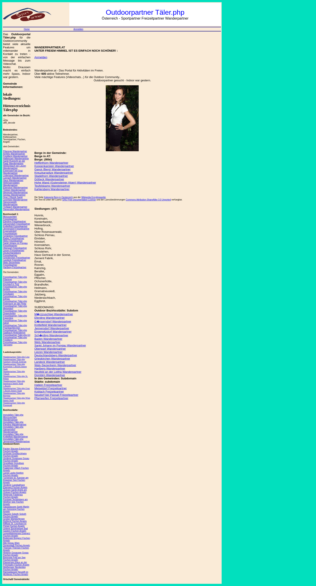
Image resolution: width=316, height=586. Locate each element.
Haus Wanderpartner (13, 180)
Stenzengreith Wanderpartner (10, 203)
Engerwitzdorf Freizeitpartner (10, 232)
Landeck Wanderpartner (49, 362)
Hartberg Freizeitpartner (14, 267)
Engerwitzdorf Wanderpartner (53, 331)
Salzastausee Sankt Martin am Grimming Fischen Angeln (16, 509)
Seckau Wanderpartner (14, 195)
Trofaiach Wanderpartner (15, 207)
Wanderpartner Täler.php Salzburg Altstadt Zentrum (14, 360)
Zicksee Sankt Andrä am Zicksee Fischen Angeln (15, 491)
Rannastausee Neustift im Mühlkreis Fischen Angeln (15, 573)
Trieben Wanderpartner (14, 190)
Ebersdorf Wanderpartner (15, 187)
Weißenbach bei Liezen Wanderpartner (14, 167)
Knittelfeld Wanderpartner (50, 325)
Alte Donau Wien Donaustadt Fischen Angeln (16, 544)
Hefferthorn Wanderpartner (51, 162)
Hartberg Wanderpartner (49, 368)
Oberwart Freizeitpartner (15, 248)
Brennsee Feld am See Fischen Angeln (14, 558)
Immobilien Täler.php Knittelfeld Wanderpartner (15, 435)
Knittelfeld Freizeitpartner (15, 226)
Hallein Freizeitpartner (48, 385)
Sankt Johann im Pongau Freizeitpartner (15, 244)
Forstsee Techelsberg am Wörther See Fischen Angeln (15, 502)
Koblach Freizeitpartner (49, 391)
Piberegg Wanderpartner (15, 151)
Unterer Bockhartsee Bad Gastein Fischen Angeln (15, 529)
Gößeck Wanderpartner (49, 179)
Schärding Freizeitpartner (15, 236)
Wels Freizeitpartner (13, 241)
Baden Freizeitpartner (13, 238)
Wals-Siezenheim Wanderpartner (55, 365)
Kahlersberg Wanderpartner (52, 189)
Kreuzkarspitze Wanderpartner (53, 172)
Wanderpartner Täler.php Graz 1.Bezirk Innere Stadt (16, 389)
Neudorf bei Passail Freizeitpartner (56, 395)
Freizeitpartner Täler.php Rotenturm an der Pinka (15, 302)
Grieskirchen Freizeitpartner (16, 258)
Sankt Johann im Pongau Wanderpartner (60, 345)
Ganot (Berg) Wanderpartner (52, 169)
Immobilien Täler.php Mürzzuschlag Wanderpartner (13, 417)
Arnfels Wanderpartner (14, 154)
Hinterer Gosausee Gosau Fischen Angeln (16, 553)
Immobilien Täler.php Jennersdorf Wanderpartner (16, 440)
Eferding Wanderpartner (49, 317)
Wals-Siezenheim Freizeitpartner (11, 263)
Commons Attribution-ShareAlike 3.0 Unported (148, 199)
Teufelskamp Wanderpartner (52, 185)
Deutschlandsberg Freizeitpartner (12, 254)
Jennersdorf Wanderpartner (51, 328)
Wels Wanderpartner (47, 342)
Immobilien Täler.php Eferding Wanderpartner (14, 423)
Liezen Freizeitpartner (13, 250)
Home (27, 29)
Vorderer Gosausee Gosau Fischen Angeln (16, 459)
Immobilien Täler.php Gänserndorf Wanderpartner (13, 429)
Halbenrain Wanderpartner (16, 158)
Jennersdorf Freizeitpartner (16, 228)
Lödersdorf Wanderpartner (16, 175)
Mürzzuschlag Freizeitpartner (10, 217)
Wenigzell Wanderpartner (15, 192)
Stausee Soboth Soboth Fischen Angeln (14, 515)
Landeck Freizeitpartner (14, 260)
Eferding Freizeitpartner (14, 221)
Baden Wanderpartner (48, 338)
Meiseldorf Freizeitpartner (50, 388)
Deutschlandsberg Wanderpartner (55, 355)
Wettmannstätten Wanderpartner (11, 184)
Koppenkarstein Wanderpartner (54, 166)
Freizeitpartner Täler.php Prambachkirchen (15, 326)
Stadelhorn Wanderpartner (51, 176)
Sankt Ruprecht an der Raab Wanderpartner (14, 162)
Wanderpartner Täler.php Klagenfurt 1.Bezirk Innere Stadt (15, 366)
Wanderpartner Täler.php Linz (16, 357)
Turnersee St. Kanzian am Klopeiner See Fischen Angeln (16, 480)
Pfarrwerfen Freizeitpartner (51, 398)
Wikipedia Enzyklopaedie (93, 197)
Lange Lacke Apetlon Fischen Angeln (13, 474)
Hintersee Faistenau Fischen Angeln (13, 495)
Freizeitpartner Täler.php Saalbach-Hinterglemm (15, 331)
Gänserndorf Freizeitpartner (16, 224)
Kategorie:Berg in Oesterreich (58, 197)
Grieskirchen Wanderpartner (52, 358)
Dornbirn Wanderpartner (49, 375)
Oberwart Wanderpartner (50, 348)
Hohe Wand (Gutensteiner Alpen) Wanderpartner (65, 182)
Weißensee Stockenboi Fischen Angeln (14, 568)
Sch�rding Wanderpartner (51, 335)
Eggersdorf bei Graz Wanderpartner (13, 171)
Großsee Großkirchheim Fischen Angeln (15, 454)
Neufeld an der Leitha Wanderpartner (57, 371)
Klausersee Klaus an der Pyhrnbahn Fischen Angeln (16, 563)
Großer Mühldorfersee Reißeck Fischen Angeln (15, 520)
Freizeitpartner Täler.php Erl (16, 335)
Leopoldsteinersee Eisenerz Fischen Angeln (16, 534)
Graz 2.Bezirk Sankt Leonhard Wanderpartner (15, 198)
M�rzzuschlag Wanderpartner (53, 314)
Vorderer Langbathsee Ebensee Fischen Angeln (15, 486)
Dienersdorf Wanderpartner (16, 209)
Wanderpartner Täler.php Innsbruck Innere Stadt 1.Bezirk (14, 383)
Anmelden (78, 29)
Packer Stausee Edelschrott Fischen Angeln (16, 450)
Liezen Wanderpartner (48, 352)
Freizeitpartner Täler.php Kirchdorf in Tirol (15, 283)
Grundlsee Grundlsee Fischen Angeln (13, 464)
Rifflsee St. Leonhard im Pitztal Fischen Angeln (15, 524)
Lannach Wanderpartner (15, 178)
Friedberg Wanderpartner (15, 156)
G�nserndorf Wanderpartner (52, 321)
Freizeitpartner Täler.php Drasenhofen (15, 312)
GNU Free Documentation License (79, 199)
